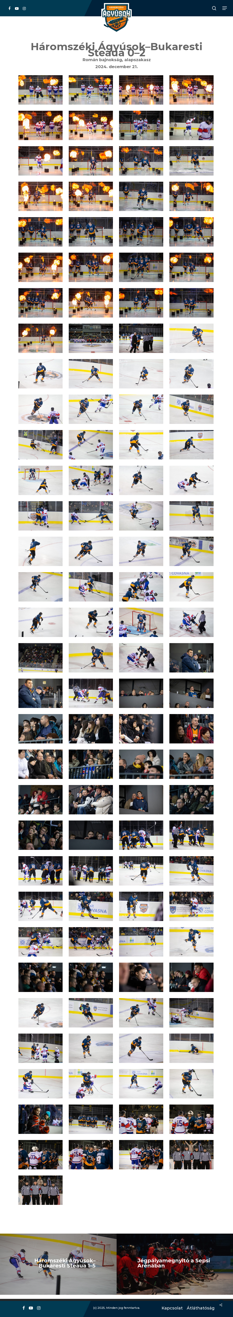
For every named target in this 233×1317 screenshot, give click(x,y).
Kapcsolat (171, 1308)
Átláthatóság (199, 1308)
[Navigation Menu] (224, 8)
